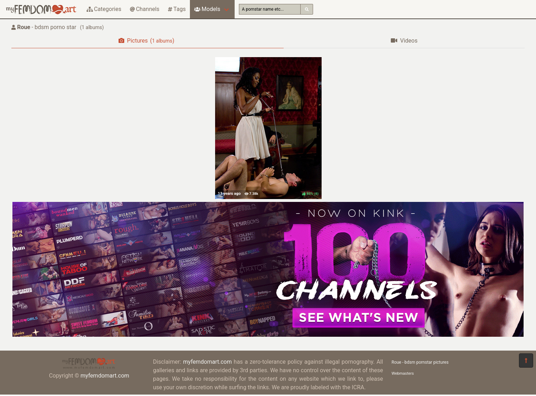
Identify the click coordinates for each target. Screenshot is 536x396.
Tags (177, 9)
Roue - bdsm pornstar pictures (420, 362)
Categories (104, 9)
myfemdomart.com (105, 375)
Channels (144, 9)
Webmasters (403, 373)
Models (207, 9)
